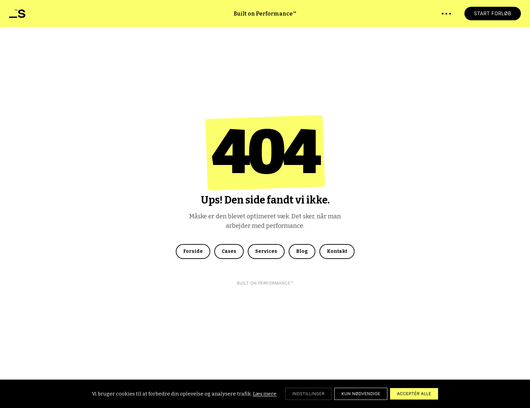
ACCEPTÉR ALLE (414, 393)
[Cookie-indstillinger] (308, 394)
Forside (193, 251)
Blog (302, 251)
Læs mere (264, 394)
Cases (229, 251)
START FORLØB (492, 13)
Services (266, 251)
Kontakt (337, 251)
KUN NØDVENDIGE (360, 393)
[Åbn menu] (446, 13)
